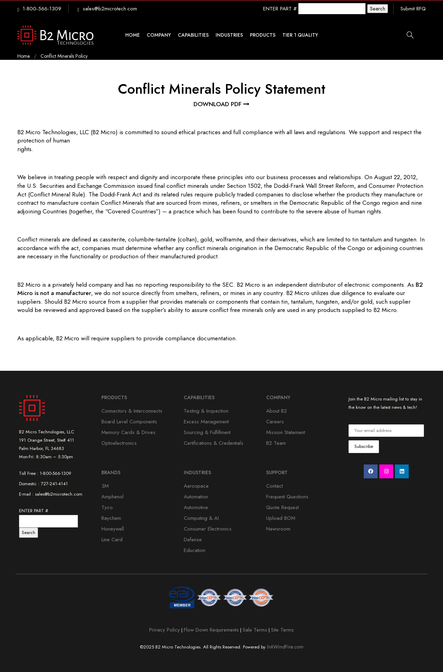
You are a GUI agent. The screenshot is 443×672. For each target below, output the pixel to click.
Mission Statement (285, 432)
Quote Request (282, 507)
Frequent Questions (287, 496)
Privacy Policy (164, 630)
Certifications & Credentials (213, 443)
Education (194, 550)
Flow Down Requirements (211, 630)
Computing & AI (201, 518)
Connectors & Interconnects (131, 411)
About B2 (276, 411)
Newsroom (278, 529)
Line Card (112, 539)
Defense (193, 539)
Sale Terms (255, 630)
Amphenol (112, 496)
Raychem (111, 518)
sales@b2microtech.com (110, 8)
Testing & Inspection (206, 411)
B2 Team (276, 443)
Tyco (107, 507)
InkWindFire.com (285, 647)
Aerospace (196, 486)
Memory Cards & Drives (128, 432)
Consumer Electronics (208, 529)
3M (105, 486)
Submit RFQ (413, 8)
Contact (274, 486)
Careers (275, 421)
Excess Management (206, 421)
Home (23, 56)
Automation (196, 496)
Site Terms (282, 630)
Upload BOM (280, 518)
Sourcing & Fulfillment (207, 432)
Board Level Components (129, 421)
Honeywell (112, 529)
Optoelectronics (119, 443)
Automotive (196, 507)
